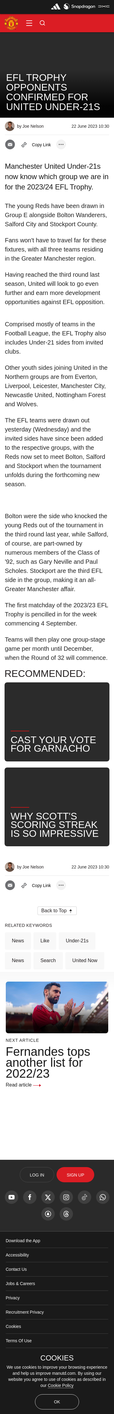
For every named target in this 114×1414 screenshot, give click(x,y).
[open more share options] (61, 144)
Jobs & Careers (20, 1283)
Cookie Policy (61, 1385)
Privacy (13, 1297)
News (18, 940)
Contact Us (16, 1269)
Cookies (13, 1326)
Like (44, 940)
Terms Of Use (19, 1340)
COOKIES (57, 1358)
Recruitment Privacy (25, 1312)
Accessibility (17, 1255)
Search (48, 960)
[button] (29, 23)
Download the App (23, 1240)
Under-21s (77, 940)
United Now (85, 960)
